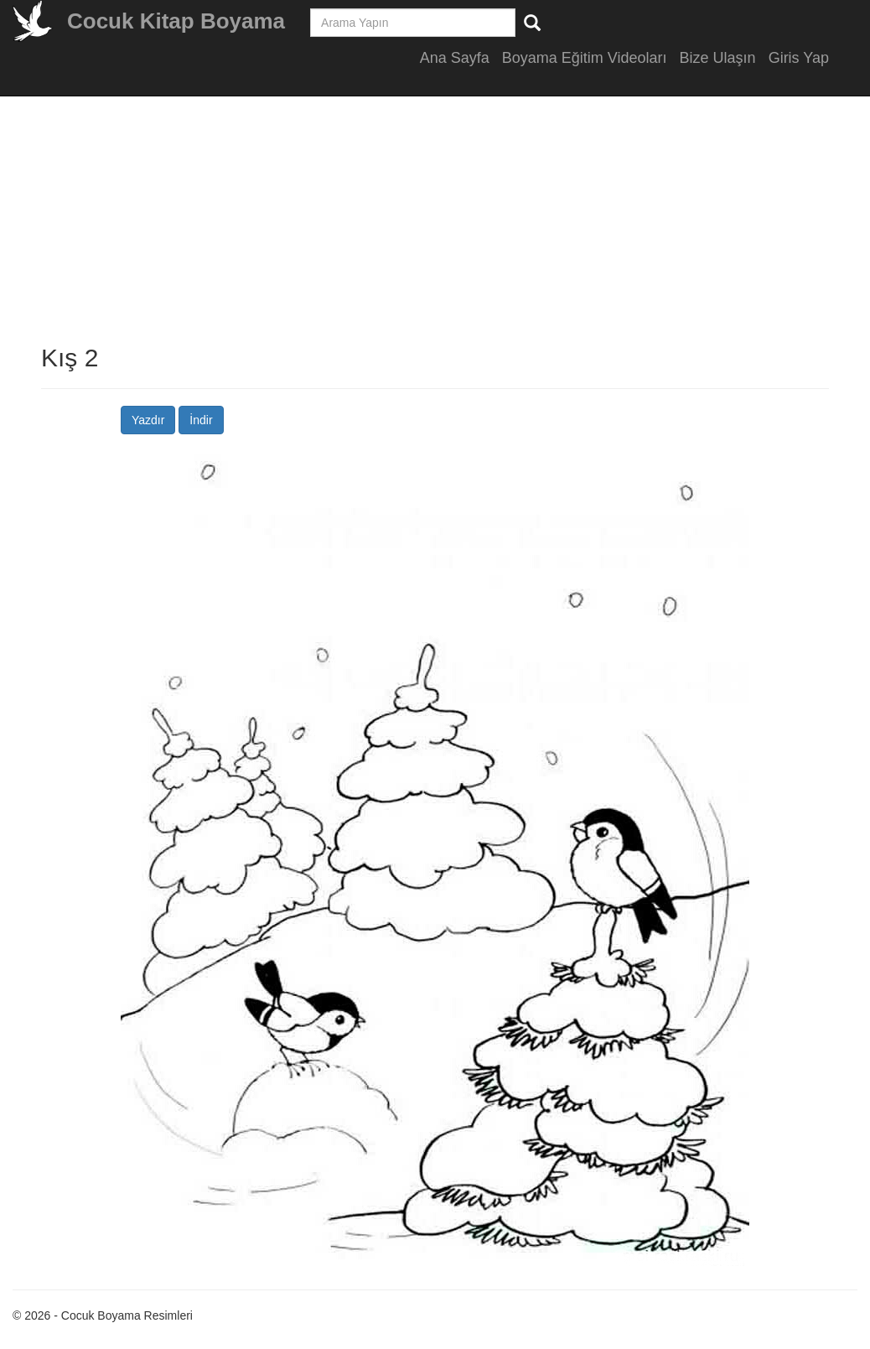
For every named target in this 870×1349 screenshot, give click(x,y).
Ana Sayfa (454, 57)
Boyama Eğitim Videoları (584, 57)
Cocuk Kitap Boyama (176, 21)
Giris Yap (799, 57)
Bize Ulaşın (718, 57)
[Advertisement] (435, 226)
